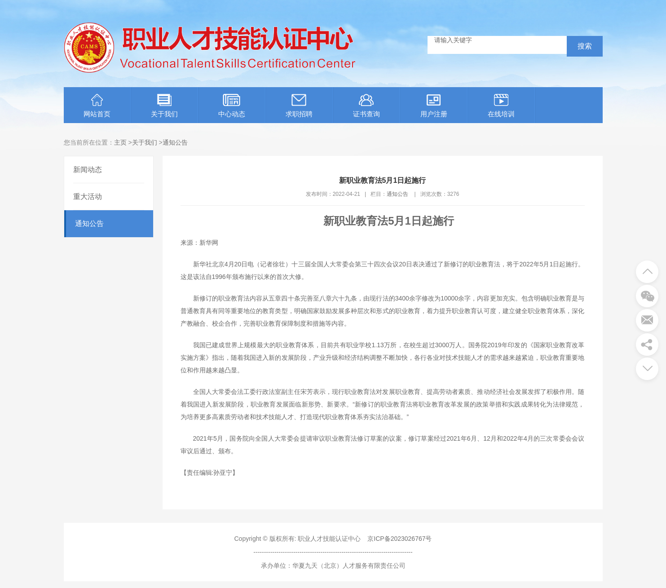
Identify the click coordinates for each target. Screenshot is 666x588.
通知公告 (175, 142)
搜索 (585, 46)
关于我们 (164, 106)
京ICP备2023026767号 (399, 538)
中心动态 (231, 106)
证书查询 (366, 106)
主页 (120, 142)
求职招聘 (299, 106)
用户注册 (433, 106)
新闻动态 (87, 169)
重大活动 (87, 196)
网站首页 (97, 106)
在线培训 (501, 106)
